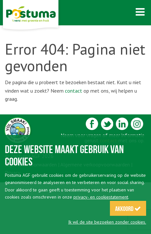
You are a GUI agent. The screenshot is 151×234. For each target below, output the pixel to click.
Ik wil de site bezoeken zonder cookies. (107, 222)
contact (73, 90)
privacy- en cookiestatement (100, 197)
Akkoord (128, 208)
